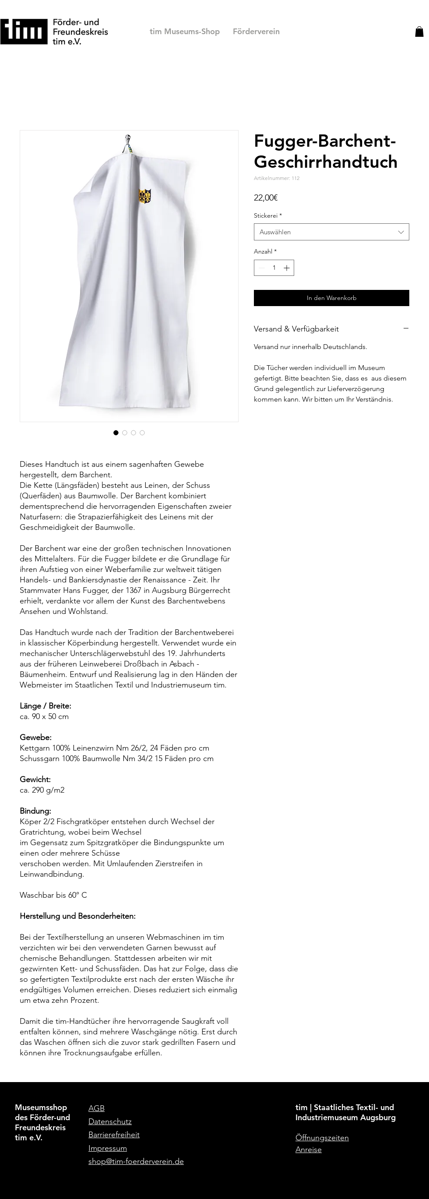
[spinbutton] (274, 267)
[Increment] (287, 267)
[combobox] (331, 231)
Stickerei (268, 215)
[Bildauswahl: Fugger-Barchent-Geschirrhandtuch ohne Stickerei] (133, 432)
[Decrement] (260, 267)
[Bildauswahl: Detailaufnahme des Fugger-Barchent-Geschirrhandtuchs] (142, 432)
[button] (419, 31)
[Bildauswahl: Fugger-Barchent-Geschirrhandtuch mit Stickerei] (116, 432)
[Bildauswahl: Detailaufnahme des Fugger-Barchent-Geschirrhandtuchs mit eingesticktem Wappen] (124, 432)
